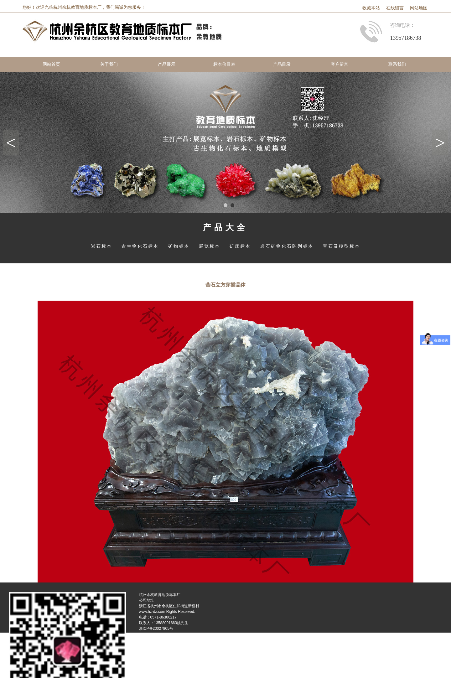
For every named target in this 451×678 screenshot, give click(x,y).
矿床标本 (240, 246)
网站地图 (419, 8)
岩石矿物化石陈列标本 (287, 246)
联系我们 (397, 64)
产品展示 (166, 64)
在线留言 (395, 8)
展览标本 (209, 246)
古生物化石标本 (140, 246)
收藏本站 (371, 8)
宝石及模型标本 (341, 246)
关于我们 (109, 64)
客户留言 (339, 64)
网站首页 (51, 64)
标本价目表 (224, 64)
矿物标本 (178, 246)
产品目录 (282, 64)
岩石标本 (101, 246)
